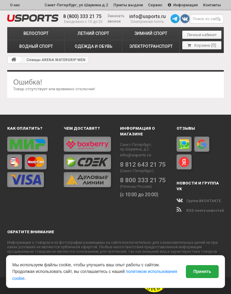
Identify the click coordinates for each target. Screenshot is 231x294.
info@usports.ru (147, 16)
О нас (15, 5)
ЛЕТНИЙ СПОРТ (93, 33)
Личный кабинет (202, 34)
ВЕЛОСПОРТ (35, 33)
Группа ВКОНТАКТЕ (199, 201)
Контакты (212, 5)
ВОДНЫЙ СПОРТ (36, 46)
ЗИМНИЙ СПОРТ (150, 33)
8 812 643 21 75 (143, 164)
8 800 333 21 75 (143, 180)
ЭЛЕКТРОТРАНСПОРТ (151, 46)
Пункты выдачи (128, 5)
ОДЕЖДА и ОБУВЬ (93, 46)
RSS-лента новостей (200, 211)
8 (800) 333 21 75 (82, 16)
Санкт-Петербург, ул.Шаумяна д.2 (76, 5)
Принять (202, 271)
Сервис (155, 5)
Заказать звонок (116, 18)
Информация (183, 5)
